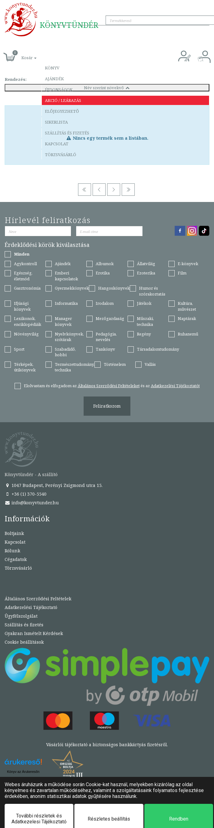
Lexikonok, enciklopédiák (27, 321)
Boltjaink (14, 533)
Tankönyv (105, 349)
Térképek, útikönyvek (25, 367)
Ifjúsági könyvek (22, 306)
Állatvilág (146, 263)
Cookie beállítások (24, 642)
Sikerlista (56, 122)
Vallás (150, 364)
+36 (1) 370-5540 (25, 494)
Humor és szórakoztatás (152, 291)
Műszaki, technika (145, 321)
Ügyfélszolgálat (21, 616)
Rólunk (12, 551)
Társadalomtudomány (158, 349)
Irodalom (105, 303)
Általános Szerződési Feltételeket (109, 385)
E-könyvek (188, 263)
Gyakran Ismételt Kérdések (34, 633)
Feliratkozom (107, 406)
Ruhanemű (188, 334)
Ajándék (54, 78)
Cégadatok (16, 559)
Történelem (115, 364)
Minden (21, 254)
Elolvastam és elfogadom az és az (112, 385)
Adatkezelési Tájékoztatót (175, 385)
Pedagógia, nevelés (106, 337)
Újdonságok (58, 89)
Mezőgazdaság (110, 318)
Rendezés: (16, 79)
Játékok (144, 303)
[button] (22, 54)
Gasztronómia (27, 288)
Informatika (66, 303)
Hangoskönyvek (114, 288)
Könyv (52, 68)
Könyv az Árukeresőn (23, 771)
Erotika (103, 273)
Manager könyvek (63, 321)
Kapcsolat (56, 144)
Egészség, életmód (23, 276)
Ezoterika (146, 273)
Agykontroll (25, 263)
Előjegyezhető (62, 111)
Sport (19, 349)
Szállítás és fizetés (67, 133)
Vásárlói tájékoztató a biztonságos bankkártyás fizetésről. (107, 744)
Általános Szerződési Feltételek (38, 599)
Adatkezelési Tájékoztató (31, 607)
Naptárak (187, 318)
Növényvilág (26, 334)
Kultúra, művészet (187, 306)
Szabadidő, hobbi (65, 352)
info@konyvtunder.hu (32, 503)
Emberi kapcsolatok (66, 276)
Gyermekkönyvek (72, 288)
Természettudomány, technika (74, 367)
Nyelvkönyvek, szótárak (69, 337)
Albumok (105, 263)
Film (182, 273)
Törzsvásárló (60, 154)
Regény (144, 334)
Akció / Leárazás (63, 100)
